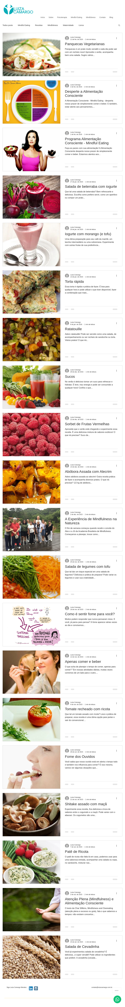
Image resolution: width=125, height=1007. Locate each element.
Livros (81, 25)
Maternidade (68, 25)
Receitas (38, 25)
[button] (119, 25)
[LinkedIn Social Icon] (31, 988)
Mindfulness (53, 25)
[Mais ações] (117, 38)
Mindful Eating (24, 25)
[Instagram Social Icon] (36, 988)
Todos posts (8, 25)
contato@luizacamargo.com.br (101, 987)
